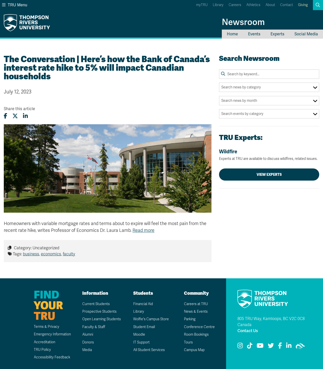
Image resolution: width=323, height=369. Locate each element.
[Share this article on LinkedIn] (25, 116)
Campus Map (194, 350)
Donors (88, 342)
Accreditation (44, 342)
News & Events (196, 311)
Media (87, 350)
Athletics (253, 5)
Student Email (144, 327)
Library (218, 5)
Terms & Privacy (46, 327)
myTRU (202, 5)
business (31, 254)
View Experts (269, 174)
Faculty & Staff (93, 327)
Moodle (139, 334)
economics (51, 254)
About (270, 5)
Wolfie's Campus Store (151, 319)
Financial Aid (143, 304)
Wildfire (269, 155)
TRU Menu (14, 5)
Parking (190, 319)
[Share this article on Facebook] (5, 116)
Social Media (306, 34)
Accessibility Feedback (52, 357)
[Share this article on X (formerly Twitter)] (15, 116)
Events (254, 34)
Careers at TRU (196, 304)
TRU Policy (42, 350)
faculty (69, 254)
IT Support (141, 342)
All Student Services (149, 350)
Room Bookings (196, 334)
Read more (143, 230)
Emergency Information (52, 334)
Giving (303, 5)
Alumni (87, 334)
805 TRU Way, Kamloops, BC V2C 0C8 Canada (271, 321)
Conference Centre (199, 327)
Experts (277, 34)
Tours (188, 342)
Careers (235, 5)
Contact (286, 5)
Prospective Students (99, 311)
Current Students (96, 304)
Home (232, 34)
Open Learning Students (101, 319)
